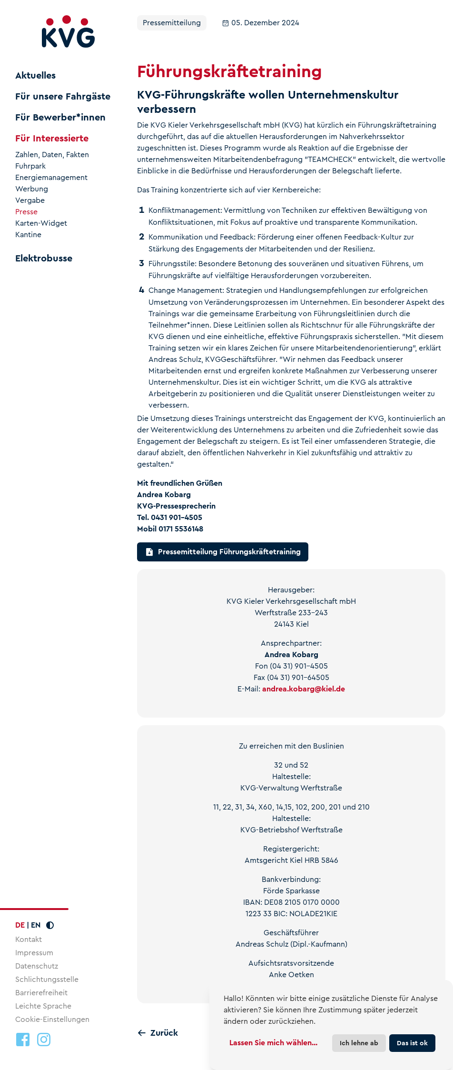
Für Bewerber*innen (60, 117)
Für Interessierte (52, 138)
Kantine (28, 235)
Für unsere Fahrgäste (62, 96)
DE (20, 925)
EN (35, 925)
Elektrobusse (43, 258)
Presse (26, 212)
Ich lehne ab (359, 1043)
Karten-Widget (41, 223)
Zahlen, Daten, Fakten (52, 155)
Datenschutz (36, 965)
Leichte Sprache (43, 1005)
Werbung (31, 189)
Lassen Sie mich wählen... (273, 1042)
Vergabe (30, 200)
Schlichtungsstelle (47, 979)
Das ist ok (412, 1043)
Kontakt (28, 939)
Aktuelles (35, 75)
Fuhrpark (30, 166)
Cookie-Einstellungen (52, 1019)
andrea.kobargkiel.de (303, 688)
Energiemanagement (51, 177)
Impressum (34, 952)
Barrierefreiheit (41, 992)
